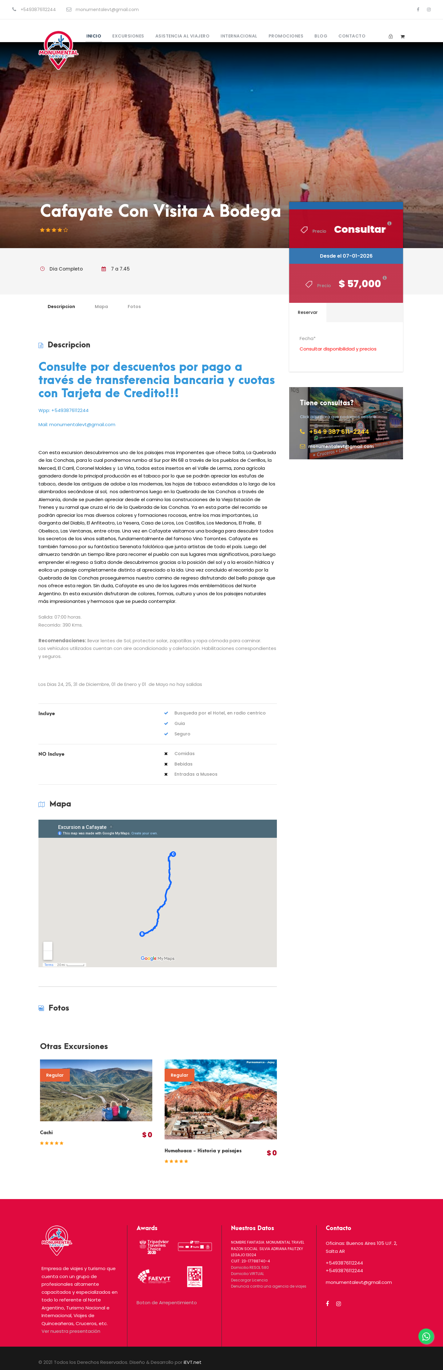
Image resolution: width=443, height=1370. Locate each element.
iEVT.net (193, 1362)
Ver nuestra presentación (71, 1331)
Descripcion (61, 306)
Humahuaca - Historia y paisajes (203, 1151)
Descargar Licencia (249, 1280)
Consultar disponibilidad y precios (338, 349)
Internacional (239, 36)
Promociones (286, 36)
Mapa (101, 306)
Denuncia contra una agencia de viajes (268, 1286)
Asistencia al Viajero (182, 36)
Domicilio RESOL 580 (250, 1267)
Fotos (134, 306)
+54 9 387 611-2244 (339, 431)
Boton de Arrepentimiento (167, 1302)
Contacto (351, 36)
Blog (320, 36)
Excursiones (128, 36)
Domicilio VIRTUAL (247, 1273)
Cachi (46, 1132)
